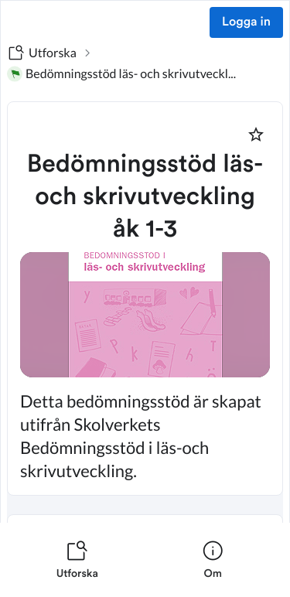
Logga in (246, 22)
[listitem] (77, 560)
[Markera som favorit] (256, 134)
